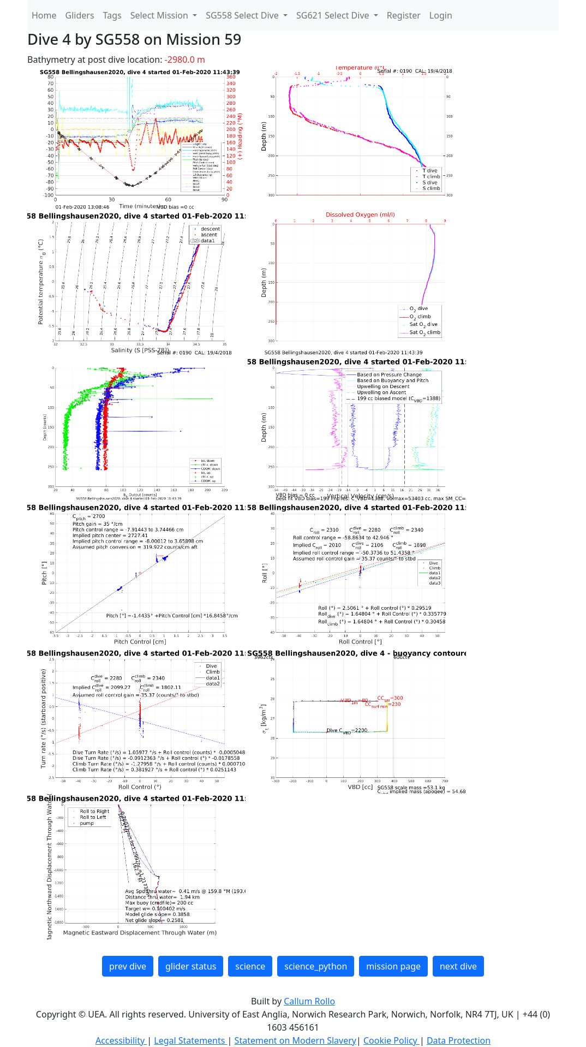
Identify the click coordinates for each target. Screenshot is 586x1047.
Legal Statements (190, 1040)
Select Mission (160, 15)
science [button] (250, 966)
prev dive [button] (127, 966)
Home (44, 15)
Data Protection (459, 1040)
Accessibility (121, 1040)
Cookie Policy (391, 1040)
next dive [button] (458, 966)
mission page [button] (393, 966)
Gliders (79, 15)
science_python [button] (315, 966)
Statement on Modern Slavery (295, 1040)
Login (440, 15)
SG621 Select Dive (334, 15)
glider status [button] (190, 966)
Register (404, 15)
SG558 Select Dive (243, 15)
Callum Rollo (309, 1001)
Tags (112, 15)
